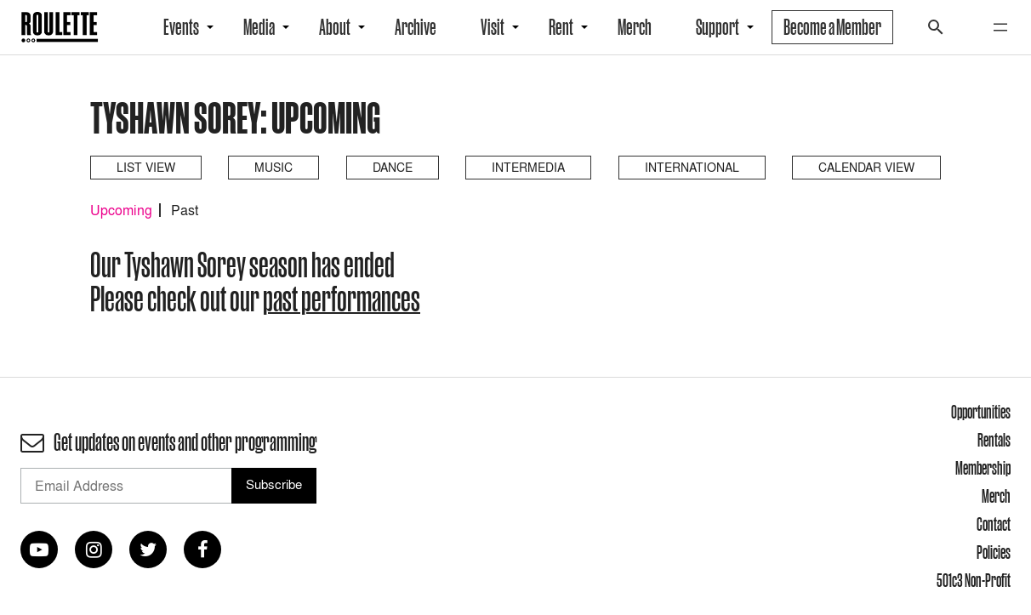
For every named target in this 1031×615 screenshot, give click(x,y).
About (334, 27)
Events (181, 27)
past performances (341, 298)
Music (273, 167)
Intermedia (528, 167)
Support (717, 27)
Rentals (994, 440)
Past (184, 210)
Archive (415, 27)
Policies (994, 552)
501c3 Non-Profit (974, 580)
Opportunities (981, 412)
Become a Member (832, 27)
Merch (635, 27)
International (692, 167)
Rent (561, 27)
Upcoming (121, 210)
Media (259, 27)
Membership (983, 468)
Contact (994, 524)
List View (146, 167)
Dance (393, 167)
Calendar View (866, 167)
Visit (492, 27)
